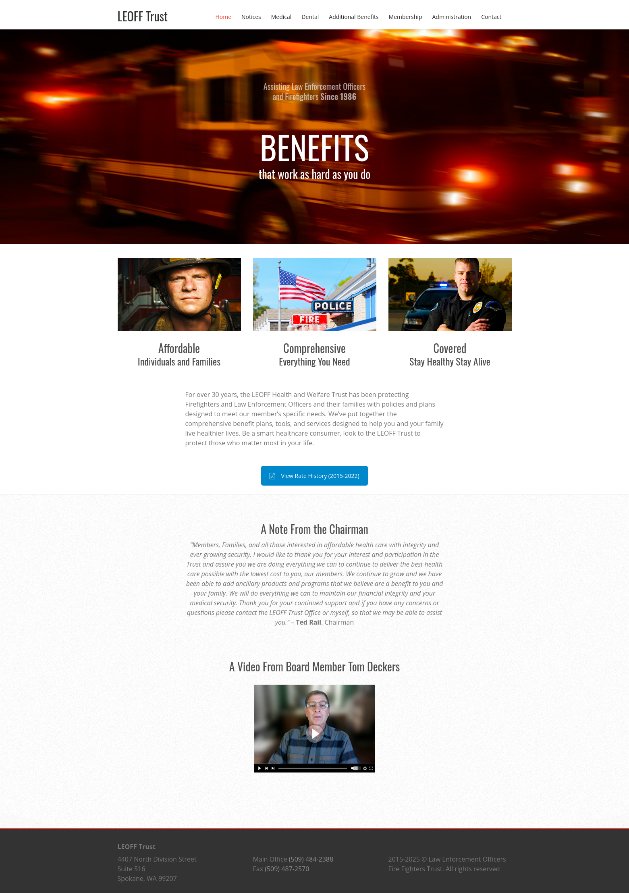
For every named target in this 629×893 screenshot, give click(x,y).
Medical (281, 17)
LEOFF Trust (143, 16)
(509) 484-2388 (311, 859)
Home (223, 17)
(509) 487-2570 (287, 868)
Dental (310, 17)
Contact (491, 17)
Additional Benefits (353, 17)
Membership (405, 17)
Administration (451, 17)
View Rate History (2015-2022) (314, 476)
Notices (251, 17)
